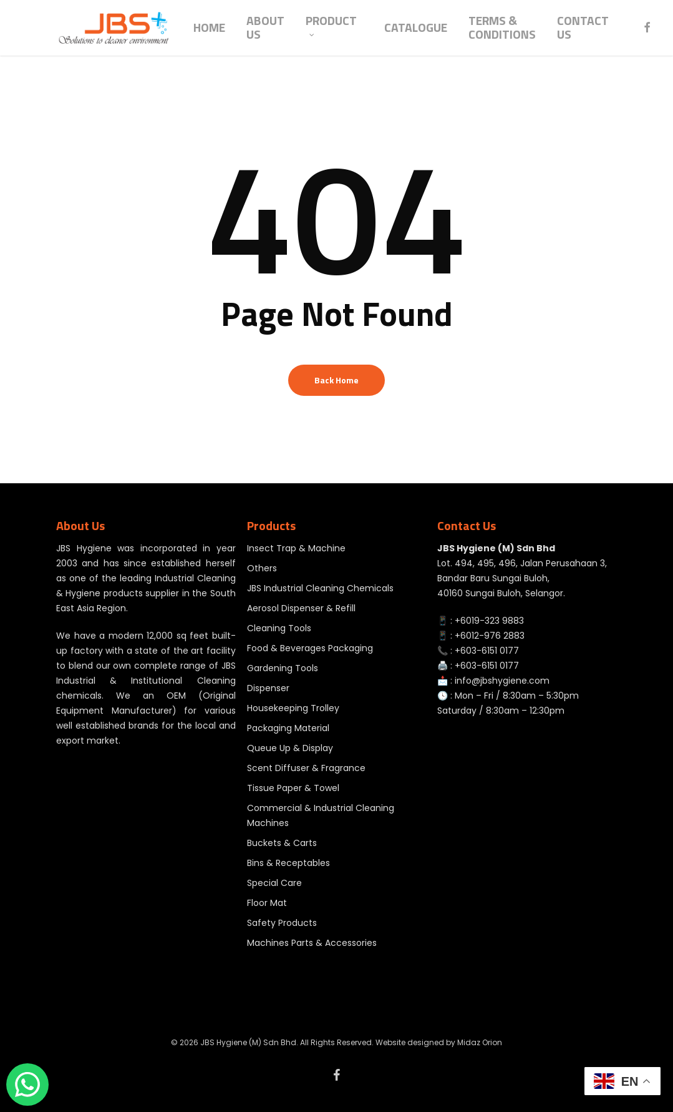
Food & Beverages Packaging (310, 648)
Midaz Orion (479, 1042)
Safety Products (282, 923)
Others (262, 568)
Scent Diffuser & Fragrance (306, 768)
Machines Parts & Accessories (312, 943)
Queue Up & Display (290, 748)
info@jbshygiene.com (502, 680)
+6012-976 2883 (490, 635)
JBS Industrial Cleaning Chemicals (320, 588)
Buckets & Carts (282, 843)
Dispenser (268, 688)
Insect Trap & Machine (296, 548)
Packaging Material (288, 728)
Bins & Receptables (288, 863)
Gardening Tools (282, 668)
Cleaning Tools (279, 628)
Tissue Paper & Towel (293, 788)
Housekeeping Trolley (293, 708)
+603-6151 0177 (487, 650)
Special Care (274, 883)
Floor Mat (267, 903)
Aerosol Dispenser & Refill (301, 608)
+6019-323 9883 (489, 620)
